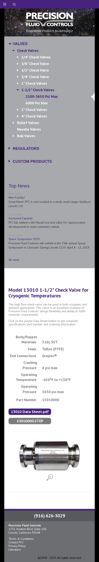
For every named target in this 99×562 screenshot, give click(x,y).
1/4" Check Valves (36, 57)
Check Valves (28, 50)
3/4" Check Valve (35, 76)
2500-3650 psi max (58, 96)
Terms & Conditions (21, 539)
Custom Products (32, 161)
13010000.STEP (30, 420)
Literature (15, 549)
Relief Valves (28, 122)
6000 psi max (37, 103)
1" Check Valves (34, 83)
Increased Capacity (21, 218)
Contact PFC (16, 542)
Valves (20, 44)
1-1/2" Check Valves (37, 89)
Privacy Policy (17, 546)
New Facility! (17, 197)
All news (14, 260)
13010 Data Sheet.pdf (30, 411)
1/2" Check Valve (35, 70)
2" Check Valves (34, 109)
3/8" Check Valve (35, 63)
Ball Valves (26, 135)
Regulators (26, 148)
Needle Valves (29, 129)
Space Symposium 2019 (24, 239)
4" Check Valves (34, 116)
